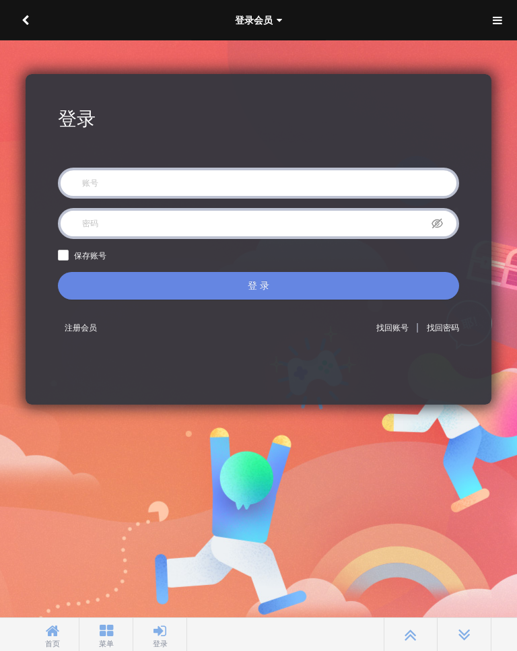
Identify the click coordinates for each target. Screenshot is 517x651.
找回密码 (443, 328)
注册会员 (81, 328)
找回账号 (392, 328)
